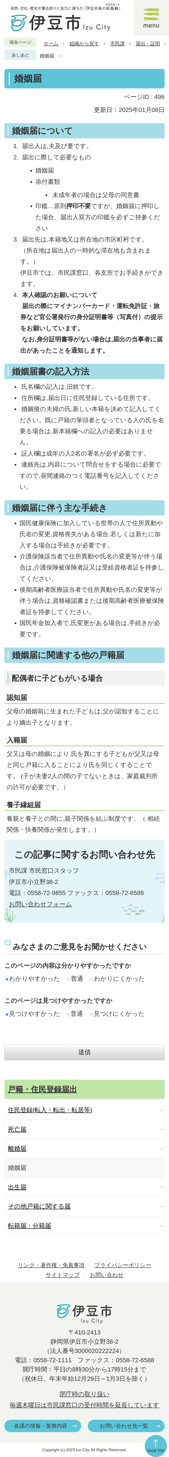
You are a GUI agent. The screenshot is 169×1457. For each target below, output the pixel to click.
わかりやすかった (33, 978)
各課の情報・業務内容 (40, 1426)
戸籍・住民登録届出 (42, 1089)
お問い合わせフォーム (40, 904)
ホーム (51, 43)
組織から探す (84, 43)
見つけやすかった (33, 1013)
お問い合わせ (107, 1275)
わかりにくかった (117, 978)
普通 (75, 978)
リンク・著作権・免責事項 (51, 1265)
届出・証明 (148, 43)
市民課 (117, 43)
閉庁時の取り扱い (85, 1394)
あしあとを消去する (61, 56)
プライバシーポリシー (122, 1265)
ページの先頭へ (156, 1446)
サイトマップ (63, 1275)
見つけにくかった (117, 1013)
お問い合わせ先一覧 (124, 1426)
